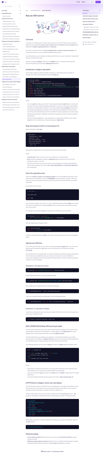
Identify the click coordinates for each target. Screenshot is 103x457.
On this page (86, 10)
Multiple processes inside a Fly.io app (37, 441)
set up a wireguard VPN (50, 50)
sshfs (53, 45)
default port (53, 159)
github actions (43, 47)
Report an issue (45, 451)
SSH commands (34, 437)
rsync (43, 45)
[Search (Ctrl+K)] (11, 6)
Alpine (55, 75)
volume (49, 344)
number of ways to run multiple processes (44, 176)
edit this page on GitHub (57, 451)
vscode (72, 45)
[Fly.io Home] (3, 2)
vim (67, 45)
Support (83, 2)
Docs (27, 10)
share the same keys (66, 377)
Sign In (92, 2)
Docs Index (4, 10)
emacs (62, 45)
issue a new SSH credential (66, 50)
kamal (53, 47)
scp (48, 45)
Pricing (78, 2)
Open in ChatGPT (88, 44)
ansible (35, 47)
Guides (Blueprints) (35, 10)
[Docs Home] (5, 2)
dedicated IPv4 (50, 63)
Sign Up (98, 2)
